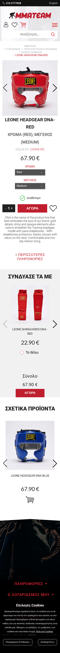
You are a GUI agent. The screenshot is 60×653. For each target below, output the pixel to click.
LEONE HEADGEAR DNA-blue (30, 475)
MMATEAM (30, 46)
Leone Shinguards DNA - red (30, 331)
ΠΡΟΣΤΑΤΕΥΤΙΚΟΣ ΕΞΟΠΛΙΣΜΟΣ (40, 49)
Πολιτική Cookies (44, 631)
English (53, 3)
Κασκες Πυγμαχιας (31, 52)
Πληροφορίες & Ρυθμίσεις (18, 642)
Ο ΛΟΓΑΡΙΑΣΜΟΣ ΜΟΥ (29, 594)
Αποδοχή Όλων (47, 642)
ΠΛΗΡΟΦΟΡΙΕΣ (28, 584)
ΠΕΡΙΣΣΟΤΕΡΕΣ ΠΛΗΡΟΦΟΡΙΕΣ (31, 257)
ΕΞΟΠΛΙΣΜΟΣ (13, 49)
